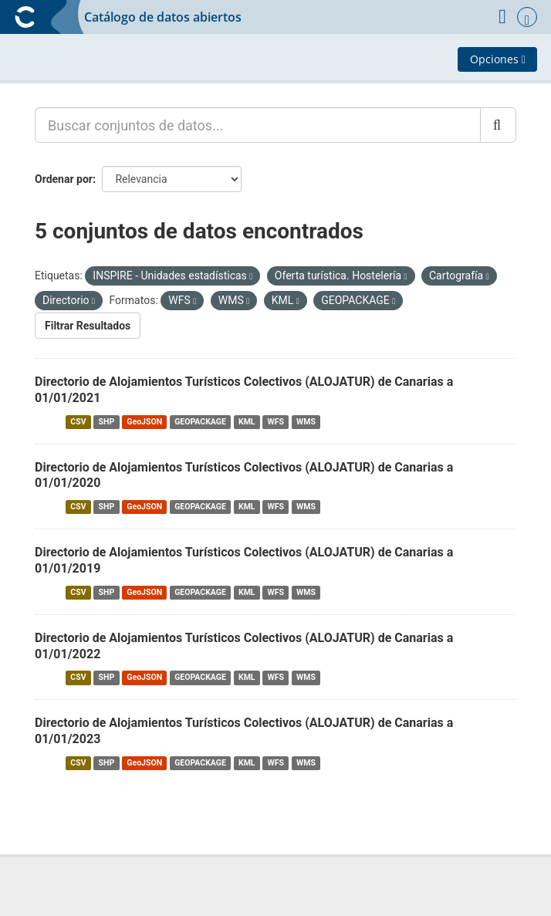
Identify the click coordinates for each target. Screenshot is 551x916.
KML (246, 422)
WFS (276, 422)
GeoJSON (144, 422)
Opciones (498, 59)
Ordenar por (64, 179)
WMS (306, 422)
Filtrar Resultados (87, 325)
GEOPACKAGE (200, 422)
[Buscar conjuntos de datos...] (258, 125)
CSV (78, 422)
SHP (107, 422)
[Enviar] (498, 125)
